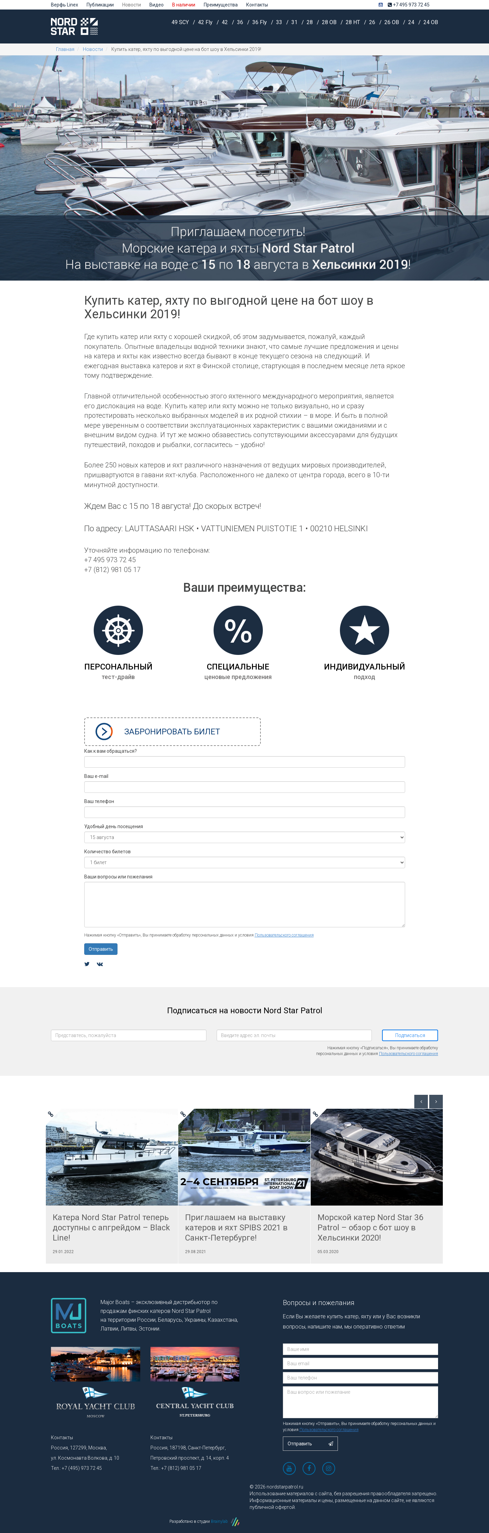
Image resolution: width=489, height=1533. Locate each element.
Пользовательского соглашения (284, 935)
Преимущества (221, 4)
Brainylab (225, 1521)
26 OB (392, 25)
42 (225, 25)
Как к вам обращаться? (110, 751)
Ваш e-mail (96, 776)
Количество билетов (107, 851)
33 (280, 25)
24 (412, 25)
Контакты (257, 4)
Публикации (100, 4)
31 (295, 25)
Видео (156, 4)
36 (240, 25)
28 (310, 25)
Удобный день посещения (113, 826)
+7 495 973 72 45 (409, 4)
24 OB (430, 25)
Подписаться (410, 1035)
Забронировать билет (157, 731)
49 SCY (180, 25)
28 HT (353, 25)
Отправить (101, 949)
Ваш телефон (99, 801)
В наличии (183, 4)
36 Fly (260, 25)
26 (373, 25)
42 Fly (206, 25)
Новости (131, 4)
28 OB (330, 25)
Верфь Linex (64, 4)
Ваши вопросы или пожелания (118, 876)
